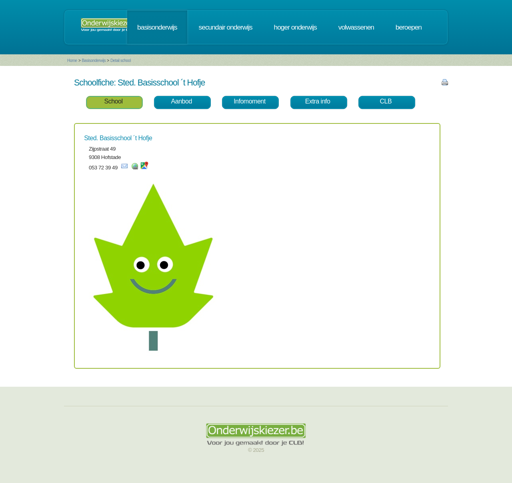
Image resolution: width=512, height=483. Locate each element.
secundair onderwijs (225, 27)
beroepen (409, 27)
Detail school (120, 60)
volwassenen (356, 27)
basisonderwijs (157, 27)
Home (72, 60)
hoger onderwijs (295, 27)
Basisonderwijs (94, 60)
